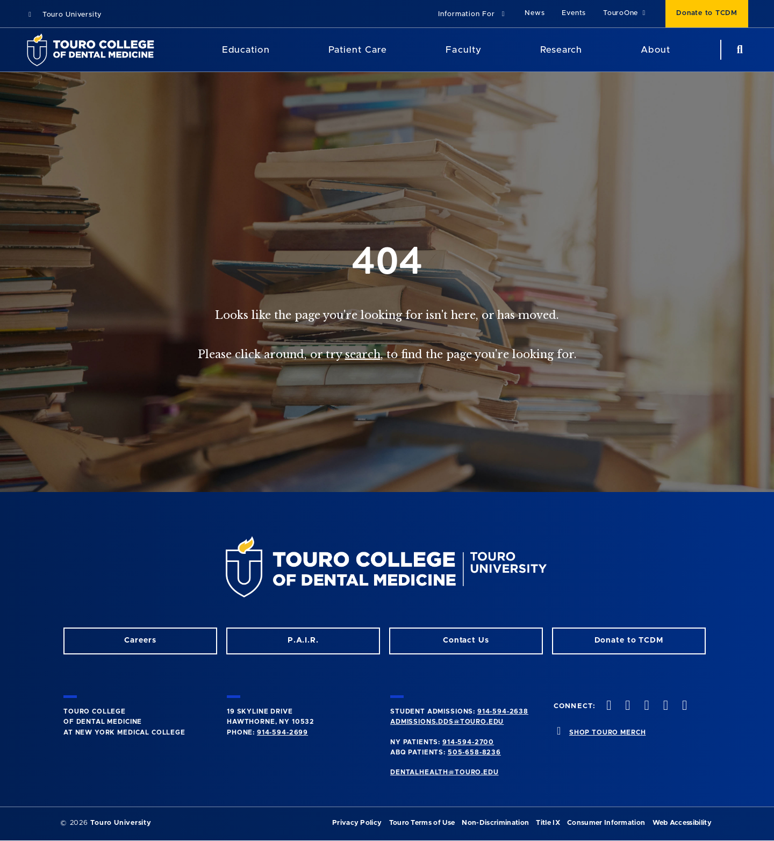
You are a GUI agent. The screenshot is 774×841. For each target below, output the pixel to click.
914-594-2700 (468, 742)
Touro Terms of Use (422, 822)
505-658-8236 (474, 752)
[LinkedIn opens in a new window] (646, 706)
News (534, 13)
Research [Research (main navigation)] (561, 49)
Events (574, 13)
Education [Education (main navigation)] (245, 49)
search (363, 354)
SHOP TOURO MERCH (607, 732)
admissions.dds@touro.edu (447, 721)
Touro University (64, 14)
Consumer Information (606, 822)
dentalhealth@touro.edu (444, 772)
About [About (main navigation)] (655, 49)
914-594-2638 (502, 711)
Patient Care (357, 49)
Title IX (548, 822)
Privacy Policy (357, 822)
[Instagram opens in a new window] (608, 706)
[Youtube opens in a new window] (683, 706)
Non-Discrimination (495, 822)
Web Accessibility (682, 822)
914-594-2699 (282, 732)
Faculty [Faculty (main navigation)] (463, 49)
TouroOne (625, 13)
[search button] (738, 50)
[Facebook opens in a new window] (627, 706)
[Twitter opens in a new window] (664, 706)
